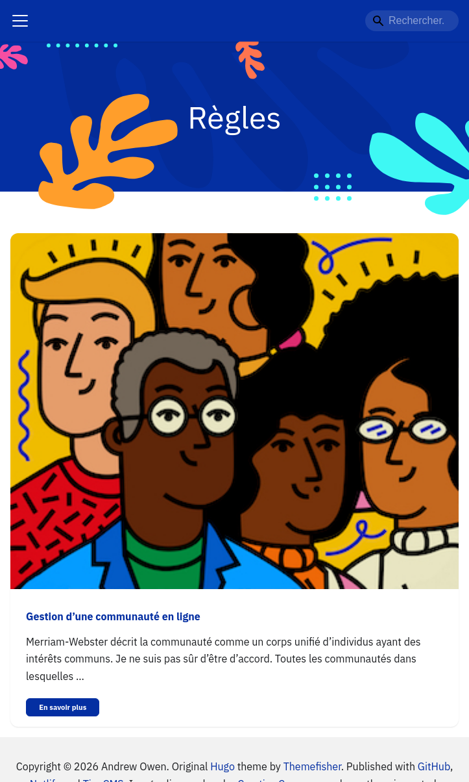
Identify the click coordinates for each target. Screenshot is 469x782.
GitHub (434, 766)
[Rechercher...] (412, 20)
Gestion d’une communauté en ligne (113, 616)
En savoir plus (62, 707)
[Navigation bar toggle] (20, 21)
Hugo (222, 766)
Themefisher (312, 766)
